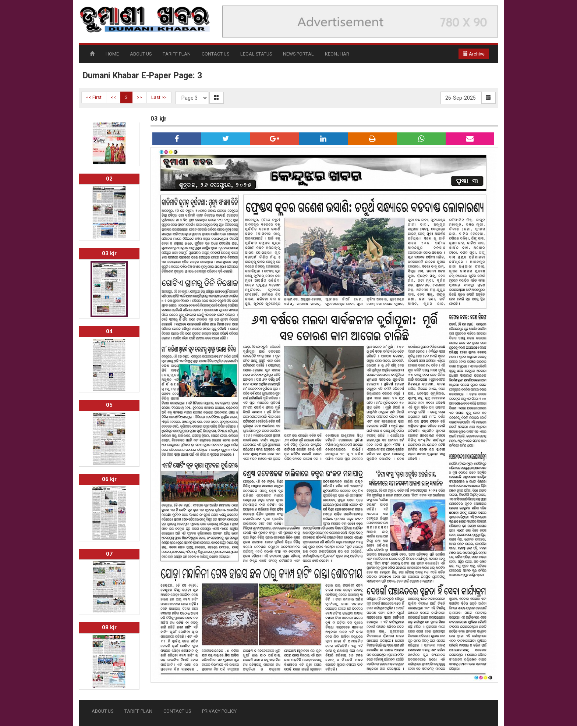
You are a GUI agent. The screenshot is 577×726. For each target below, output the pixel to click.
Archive (474, 54)
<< (113, 97)
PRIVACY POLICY (219, 711)
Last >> (159, 97)
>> (139, 97)
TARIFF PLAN (177, 54)
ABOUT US (141, 54)
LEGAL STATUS (256, 54)
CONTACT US (215, 54)
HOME (112, 54)
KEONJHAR (337, 54)
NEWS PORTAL (298, 54)
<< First (94, 97)
